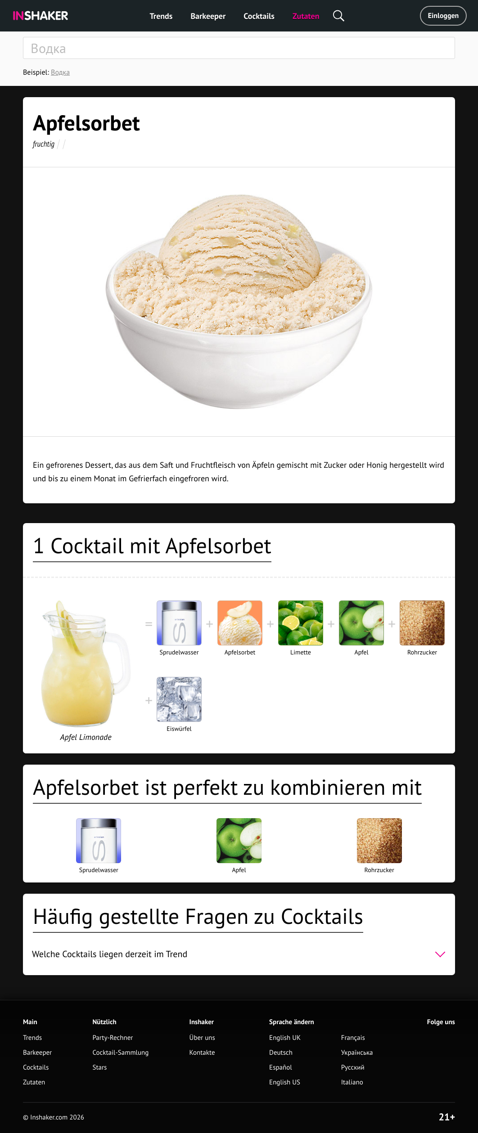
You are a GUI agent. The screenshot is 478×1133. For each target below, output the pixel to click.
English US (284, 1082)
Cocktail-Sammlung (120, 1052)
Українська (357, 1052)
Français (353, 1038)
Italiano (352, 1082)
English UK (285, 1038)
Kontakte (202, 1052)
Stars (99, 1067)
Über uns (202, 1038)
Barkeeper (207, 16)
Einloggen (443, 15)
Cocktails (259, 16)
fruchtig (43, 144)
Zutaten (306, 16)
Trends (161, 16)
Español (280, 1067)
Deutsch (281, 1052)
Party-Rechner (112, 1038)
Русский (353, 1067)
